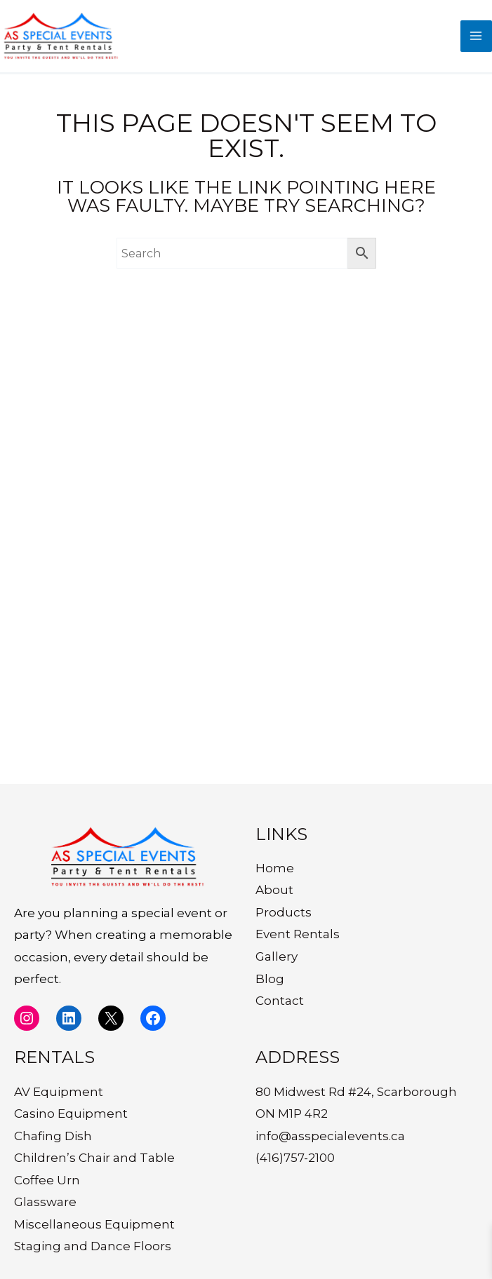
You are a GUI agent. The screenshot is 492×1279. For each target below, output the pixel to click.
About (274, 890)
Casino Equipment (71, 1114)
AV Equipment (58, 1092)
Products (283, 912)
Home (274, 868)
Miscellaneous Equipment (94, 1224)
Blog (269, 979)
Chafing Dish (53, 1136)
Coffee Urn (47, 1180)
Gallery (276, 956)
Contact (279, 1001)
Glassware (45, 1202)
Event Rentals (297, 934)
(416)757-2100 (295, 1158)
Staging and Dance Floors (92, 1246)
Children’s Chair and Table (94, 1158)
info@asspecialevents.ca (330, 1136)
